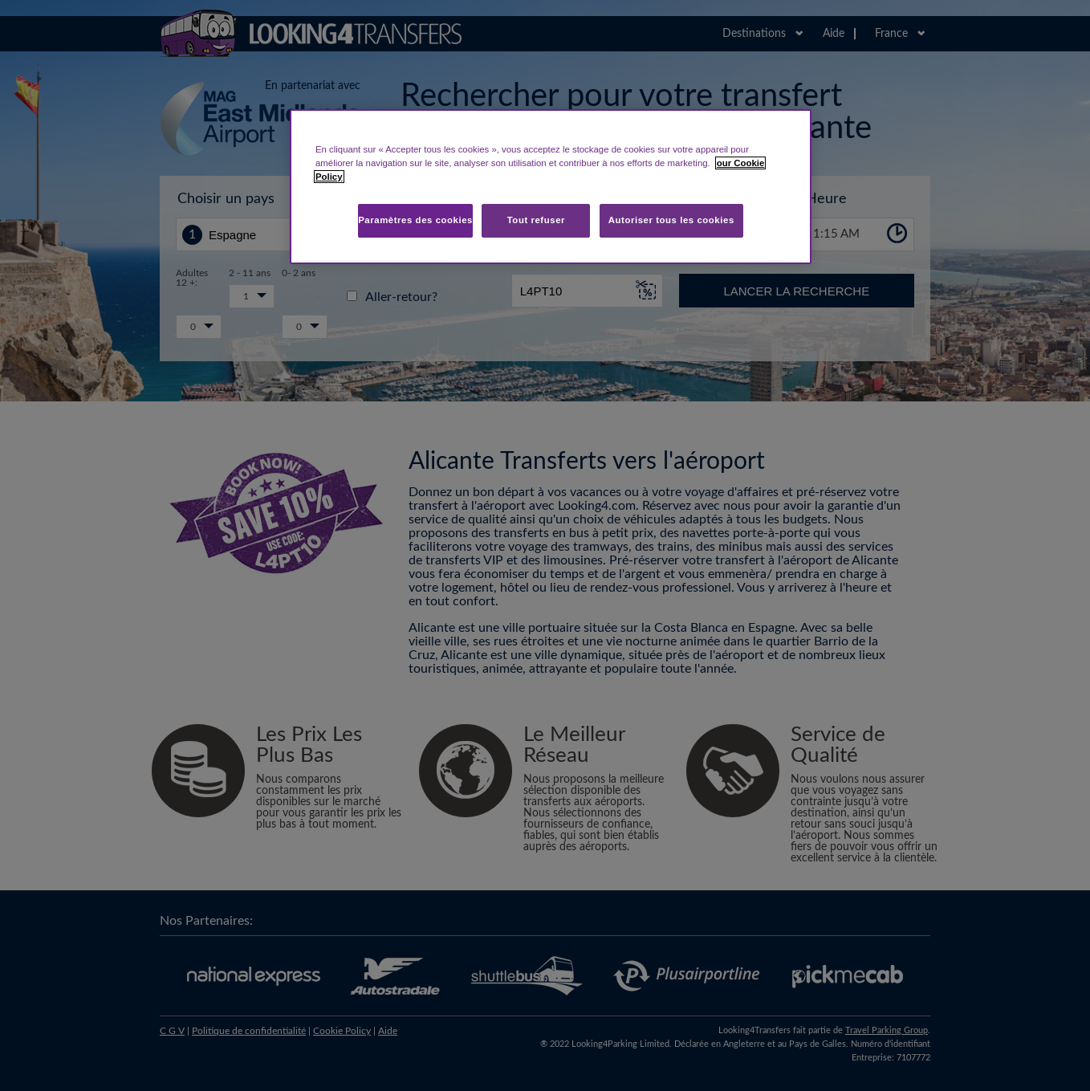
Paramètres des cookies (415, 220)
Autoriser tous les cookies (671, 220)
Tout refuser (536, 220)
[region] (550, 186)
